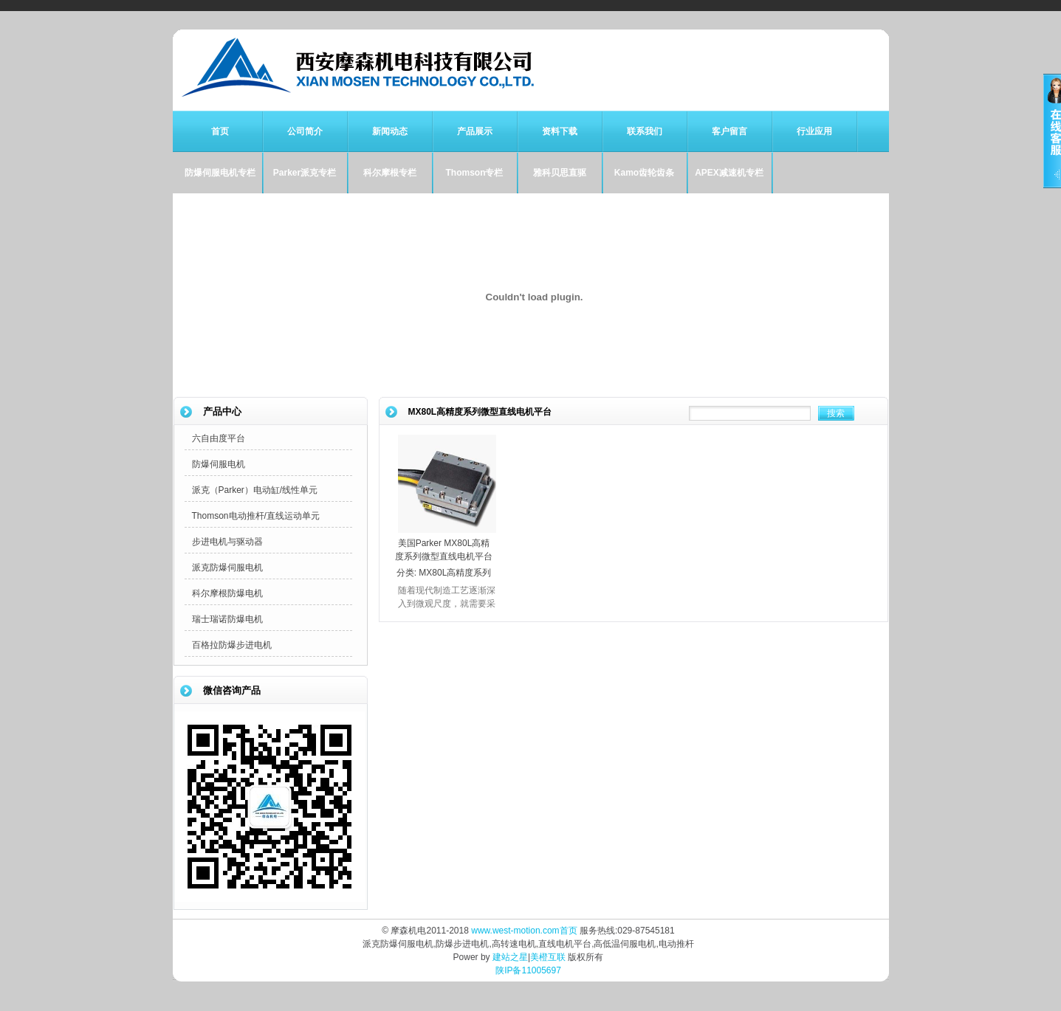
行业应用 (814, 131)
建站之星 (510, 957)
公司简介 (305, 131)
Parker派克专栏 (304, 173)
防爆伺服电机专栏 (220, 173)
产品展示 (474, 131)
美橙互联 (548, 957)
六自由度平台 (218, 438)
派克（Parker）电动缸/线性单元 (255, 490)
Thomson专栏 (475, 173)
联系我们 (644, 131)
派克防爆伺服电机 (227, 567)
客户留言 (729, 131)
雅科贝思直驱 (559, 173)
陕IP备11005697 (528, 970)
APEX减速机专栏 (729, 173)
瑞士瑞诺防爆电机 (227, 619)
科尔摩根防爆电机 (227, 593)
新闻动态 (390, 131)
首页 (220, 131)
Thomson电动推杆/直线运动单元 (256, 516)
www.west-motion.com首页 (524, 930)
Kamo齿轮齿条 (644, 173)
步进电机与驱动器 (227, 541)
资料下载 (559, 131)
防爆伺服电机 (218, 464)
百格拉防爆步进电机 (232, 645)
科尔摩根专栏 (389, 173)
